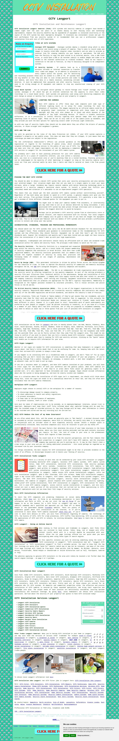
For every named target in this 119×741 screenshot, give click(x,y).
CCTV (102, 90)
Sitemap (16, 726)
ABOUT (87, 14)
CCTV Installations (44, 688)
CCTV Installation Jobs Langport (88, 680)
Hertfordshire (57, 704)
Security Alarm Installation (44, 697)
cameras (73, 49)
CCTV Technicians (80, 684)
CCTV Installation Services (76, 686)
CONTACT (93, 14)
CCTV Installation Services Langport (37, 598)
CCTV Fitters (75, 688)
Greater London (93, 702)
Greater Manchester (33, 704)
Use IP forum (67, 501)
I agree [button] (66, 735)
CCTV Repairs (66, 684)
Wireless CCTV (93, 686)
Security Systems (97, 692)
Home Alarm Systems (96, 694)
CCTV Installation (52, 684)
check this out (65, 512)
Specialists (41, 726)
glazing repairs (50, 640)
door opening (73, 638)
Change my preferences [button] (83, 735)
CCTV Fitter (24, 684)
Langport (46, 324)
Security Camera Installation (60, 694)
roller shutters (73, 644)
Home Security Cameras (55, 690)
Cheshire (46, 704)
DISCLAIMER (100, 14)
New (30, 726)
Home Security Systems (61, 692)
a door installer (48, 644)
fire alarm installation (33, 648)
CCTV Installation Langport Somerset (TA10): (33, 29)
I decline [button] (73, 735)
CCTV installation (96, 592)
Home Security (28, 688)
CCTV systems (36, 585)
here (80, 518)
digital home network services (89, 646)
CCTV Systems (20, 690)
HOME (76, 14)
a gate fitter (43, 642)
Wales (22, 704)
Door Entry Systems (65, 697)
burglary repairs (70, 642)
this (30, 499)
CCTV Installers (37, 684)
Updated (35, 726)
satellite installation (66, 648)
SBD (35, 267)
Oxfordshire (81, 702)
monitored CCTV (44, 462)
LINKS (81, 14)
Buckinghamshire (70, 704)
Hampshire (34, 702)
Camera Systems (80, 694)
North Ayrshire (45, 702)
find (20, 575)
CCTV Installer (21, 694)
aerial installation (23, 646)
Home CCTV (92, 684)
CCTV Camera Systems (23, 697)
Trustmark (48, 507)
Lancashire (70, 702)
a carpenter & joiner (46, 638)
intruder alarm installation (54, 646)
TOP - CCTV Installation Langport (28, 711)
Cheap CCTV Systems (40, 686)
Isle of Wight (58, 702)
